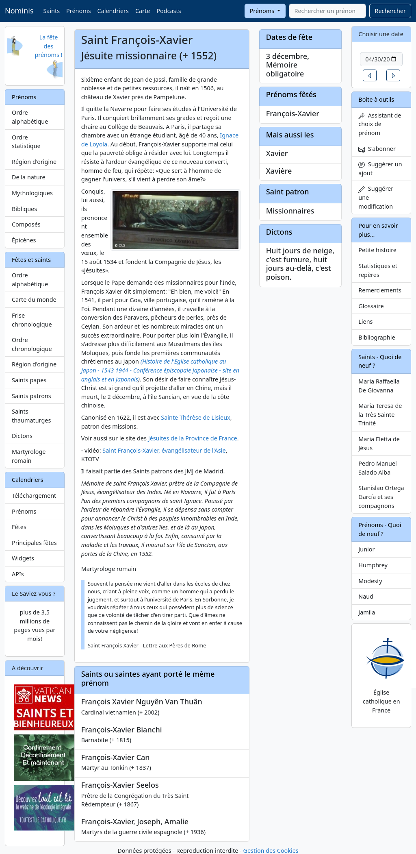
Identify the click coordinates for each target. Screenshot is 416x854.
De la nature (29, 177)
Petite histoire (377, 250)
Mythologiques (32, 193)
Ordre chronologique (32, 344)
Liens (365, 321)
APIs (18, 574)
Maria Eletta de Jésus (379, 443)
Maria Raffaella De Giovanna (378, 385)
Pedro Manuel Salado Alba (377, 468)
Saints (51, 11)
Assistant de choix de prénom (379, 124)
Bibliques (24, 209)
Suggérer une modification (375, 197)
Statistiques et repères (377, 270)
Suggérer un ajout (380, 168)
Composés (26, 224)
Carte (142, 11)
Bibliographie (376, 337)
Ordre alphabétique (30, 117)
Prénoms (78, 11)
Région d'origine (34, 162)
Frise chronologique (32, 320)
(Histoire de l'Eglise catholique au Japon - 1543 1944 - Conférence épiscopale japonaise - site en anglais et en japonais (160, 370)
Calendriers (113, 11)
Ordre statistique (26, 141)
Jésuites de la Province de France (192, 438)
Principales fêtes (34, 543)
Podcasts (168, 11)
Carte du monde (34, 299)
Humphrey (373, 565)
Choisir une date (380, 34)
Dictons (22, 436)
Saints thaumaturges (31, 415)
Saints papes (29, 380)
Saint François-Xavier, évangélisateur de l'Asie (163, 450)
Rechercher (390, 11)
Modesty (370, 581)
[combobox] (327, 11)
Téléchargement (34, 495)
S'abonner (377, 148)
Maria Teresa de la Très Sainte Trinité (380, 414)
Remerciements (379, 290)
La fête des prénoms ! (48, 46)
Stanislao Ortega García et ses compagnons (381, 496)
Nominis (19, 10)
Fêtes (19, 527)
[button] (370, 75)
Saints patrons (31, 396)
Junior (366, 549)
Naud (365, 596)
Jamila (366, 612)
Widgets (23, 558)
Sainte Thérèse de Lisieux (195, 417)
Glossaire (371, 306)
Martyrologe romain (29, 456)
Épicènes (24, 240)
